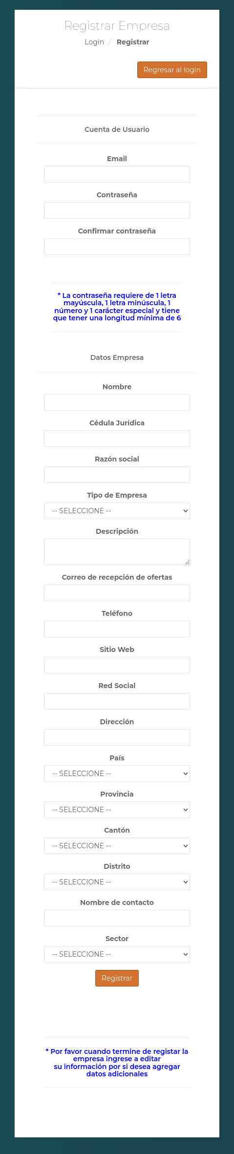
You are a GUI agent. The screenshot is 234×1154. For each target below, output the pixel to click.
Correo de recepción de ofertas (117, 577)
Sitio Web (117, 649)
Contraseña (117, 194)
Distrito (117, 866)
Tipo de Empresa (117, 495)
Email (117, 158)
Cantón (117, 830)
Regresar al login (172, 69)
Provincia (116, 794)
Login (94, 42)
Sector (117, 938)
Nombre (117, 386)
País (116, 758)
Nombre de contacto (117, 902)
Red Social (116, 685)
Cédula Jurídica (117, 423)
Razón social (117, 459)
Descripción (117, 531)
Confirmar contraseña (117, 231)
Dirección (117, 721)
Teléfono (117, 613)
